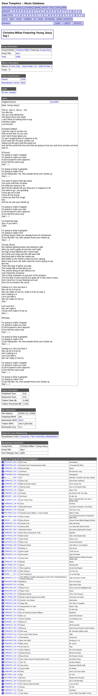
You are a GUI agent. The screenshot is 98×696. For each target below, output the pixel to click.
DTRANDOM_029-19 (12, 474)
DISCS (20, 8)
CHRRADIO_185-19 (12, 668)
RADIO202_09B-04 (12, 600)
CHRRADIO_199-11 (12, 539)
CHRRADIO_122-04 (12, 616)
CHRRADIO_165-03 (12, 484)
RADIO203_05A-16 (12, 591)
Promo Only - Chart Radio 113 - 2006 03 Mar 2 (30, 66)
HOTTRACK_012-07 (12, 634)
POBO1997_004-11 (12, 529)
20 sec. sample (9, 92)
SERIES (59, 19)
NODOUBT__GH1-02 (12, 496)
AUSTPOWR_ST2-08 (12, 594)
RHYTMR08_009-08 (12, 597)
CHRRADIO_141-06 (12, 690)
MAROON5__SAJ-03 (12, 622)
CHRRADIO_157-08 (12, 548)
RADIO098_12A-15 (12, 490)
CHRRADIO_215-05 (12, 510)
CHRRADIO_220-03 (12, 631)
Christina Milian (23, 50)
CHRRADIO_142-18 (12, 551)
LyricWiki (54, 102)
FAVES (40, 19)
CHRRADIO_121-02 (12, 554)
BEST (12, 19)
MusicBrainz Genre (10, 83)
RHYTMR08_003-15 (12, 558)
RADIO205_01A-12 (12, 619)
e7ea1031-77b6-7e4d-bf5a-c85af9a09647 (39, 436)
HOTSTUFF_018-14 (12, 487)
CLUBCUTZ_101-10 (12, 500)
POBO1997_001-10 (12, 609)
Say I (18, 53)
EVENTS (68, 19)
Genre (4, 79)
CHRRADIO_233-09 (12, 523)
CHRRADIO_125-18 (12, 481)
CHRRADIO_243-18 (12, 526)
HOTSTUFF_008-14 (12, 571)
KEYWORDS (50, 19)
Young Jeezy (45, 50)
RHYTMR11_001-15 (12, 674)
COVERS (28, 8)
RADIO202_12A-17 (12, 662)
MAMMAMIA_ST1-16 (12, 578)
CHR (23, 79)
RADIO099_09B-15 (12, 507)
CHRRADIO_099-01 (12, 603)
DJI (34, 19)
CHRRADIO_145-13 (12, 653)
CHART (19, 19)
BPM (64, 8)
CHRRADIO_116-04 (12, 647)
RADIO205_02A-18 (12, 465)
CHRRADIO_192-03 (12, 665)
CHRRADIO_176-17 (12, 637)
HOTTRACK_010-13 (12, 678)
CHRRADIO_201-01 (12, 687)
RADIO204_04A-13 (12, 568)
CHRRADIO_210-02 (12, 606)
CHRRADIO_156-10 (12, 533)
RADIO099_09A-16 (12, 640)
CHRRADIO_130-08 (12, 504)
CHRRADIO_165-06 (12, 625)
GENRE (37, 8)
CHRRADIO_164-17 (12, 471)
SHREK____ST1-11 (12, 574)
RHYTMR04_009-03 (12, 516)
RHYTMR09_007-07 (12, 565)
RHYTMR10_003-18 (12, 628)
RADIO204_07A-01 (12, 585)
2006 (18, 57)
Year (4, 57)
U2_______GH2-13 (12, 478)
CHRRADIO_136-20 (12, 468)
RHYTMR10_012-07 (12, 513)
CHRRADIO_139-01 (12, 562)
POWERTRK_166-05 (12, 671)
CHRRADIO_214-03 (12, 612)
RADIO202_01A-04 (12, 542)
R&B (23, 83)
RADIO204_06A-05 (12, 462)
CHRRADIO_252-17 (12, 693)
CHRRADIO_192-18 (12, 656)
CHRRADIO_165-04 (12, 681)
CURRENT (28, 19)
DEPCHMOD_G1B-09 (12, 545)
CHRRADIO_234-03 (12, 684)
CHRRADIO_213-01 (12, 650)
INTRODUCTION (9, 8)
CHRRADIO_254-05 (12, 659)
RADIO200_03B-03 (12, 581)
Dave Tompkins (11, 3)
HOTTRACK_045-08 (12, 536)
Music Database (34, 3)
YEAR (57, 8)
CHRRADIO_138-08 (12, 643)
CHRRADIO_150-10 (12, 493)
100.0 (21, 420)
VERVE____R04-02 (12, 520)
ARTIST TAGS (48, 8)
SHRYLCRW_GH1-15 (12, 588)
